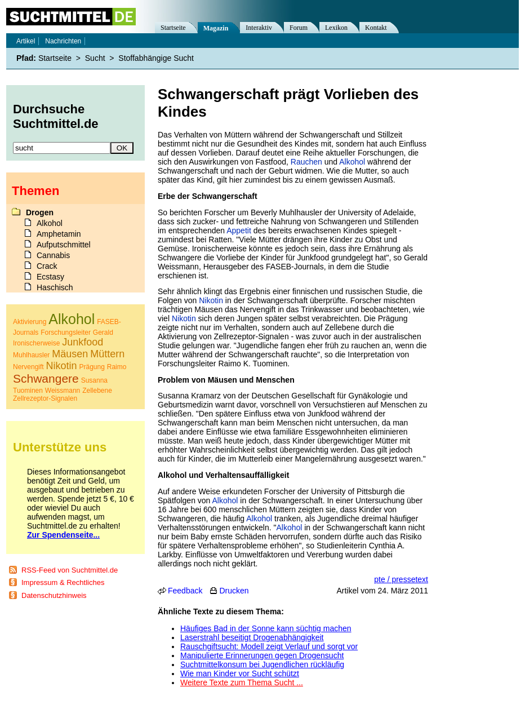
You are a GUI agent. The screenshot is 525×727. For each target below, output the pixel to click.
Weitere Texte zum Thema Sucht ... (241, 682)
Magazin (216, 28)
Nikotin (211, 300)
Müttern (107, 354)
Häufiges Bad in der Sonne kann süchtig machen (266, 628)
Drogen (40, 212)
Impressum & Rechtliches (62, 582)
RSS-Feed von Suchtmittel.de (69, 570)
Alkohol (352, 161)
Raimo (117, 367)
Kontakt (376, 28)
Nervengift (28, 367)
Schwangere (46, 378)
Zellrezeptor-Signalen (45, 398)
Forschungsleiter (66, 332)
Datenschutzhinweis (54, 595)
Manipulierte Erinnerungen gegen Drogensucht (262, 655)
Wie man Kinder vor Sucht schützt (239, 673)
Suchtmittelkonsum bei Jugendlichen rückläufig (262, 664)
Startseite (173, 28)
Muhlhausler (31, 355)
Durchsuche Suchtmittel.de (56, 116)
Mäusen (70, 354)
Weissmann (62, 390)
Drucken (233, 590)
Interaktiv (259, 28)
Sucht (95, 58)
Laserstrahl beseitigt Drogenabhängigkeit (252, 637)
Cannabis (53, 255)
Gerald (103, 332)
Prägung (92, 367)
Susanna (94, 380)
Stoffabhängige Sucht (156, 58)
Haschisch (55, 287)
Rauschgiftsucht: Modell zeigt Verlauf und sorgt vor (269, 646)
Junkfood (82, 342)
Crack (47, 266)
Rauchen (306, 161)
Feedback (185, 590)
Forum (299, 28)
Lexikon (336, 28)
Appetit (238, 230)
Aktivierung (29, 322)
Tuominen (28, 390)
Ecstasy (50, 276)
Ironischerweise (36, 343)
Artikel (25, 41)
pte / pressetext (401, 579)
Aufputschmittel (64, 244)
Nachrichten (63, 41)
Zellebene (97, 390)
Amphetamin (59, 233)
